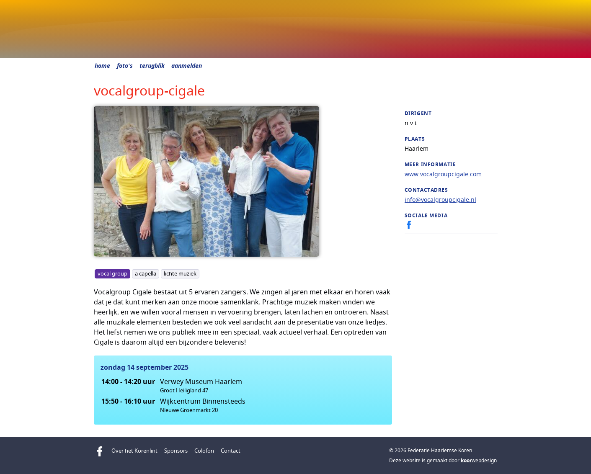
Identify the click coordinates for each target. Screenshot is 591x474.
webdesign (479, 460)
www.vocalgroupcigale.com (443, 174)
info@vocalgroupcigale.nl (440, 200)
